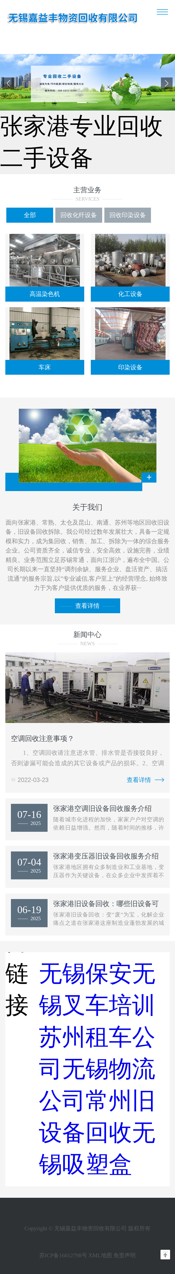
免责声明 (124, 1255)
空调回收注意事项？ (42, 738)
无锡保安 (85, 973)
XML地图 (100, 1255)
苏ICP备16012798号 (63, 1255)
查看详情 (87, 606)
